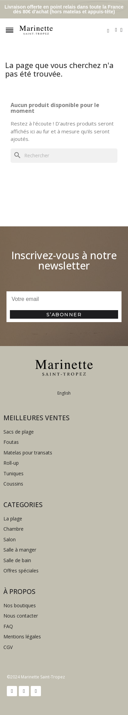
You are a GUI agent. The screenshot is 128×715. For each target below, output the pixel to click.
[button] (108, 30)
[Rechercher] (64, 155)
